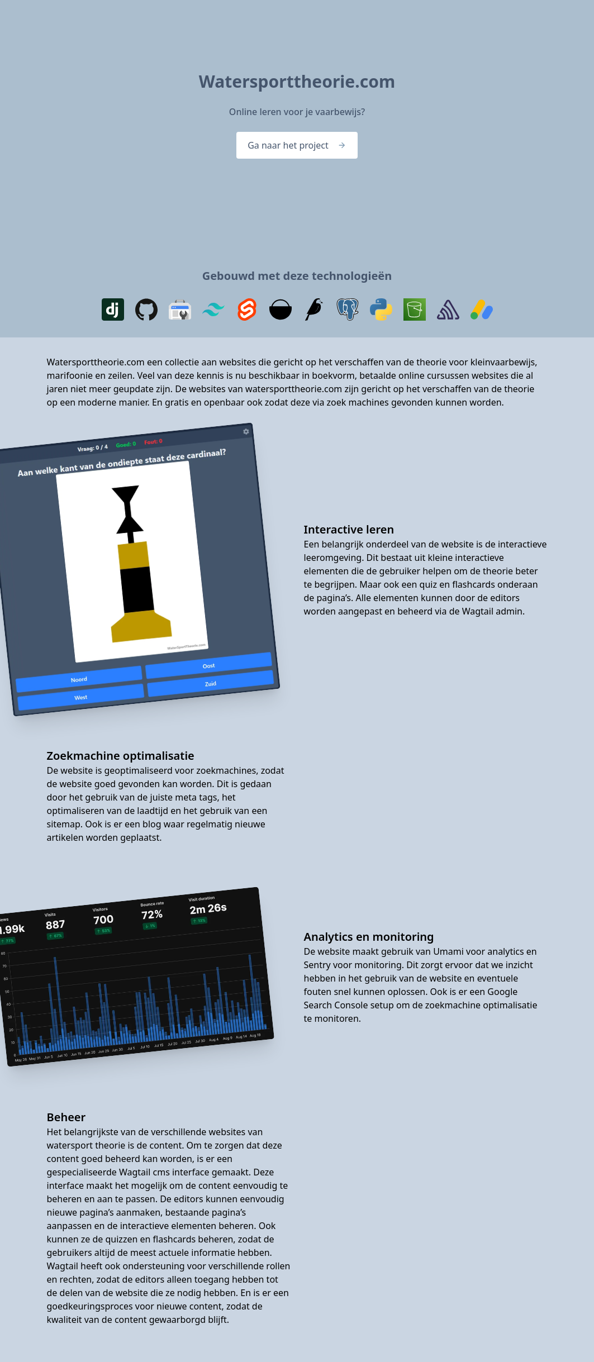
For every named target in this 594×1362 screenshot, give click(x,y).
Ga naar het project (297, 145)
